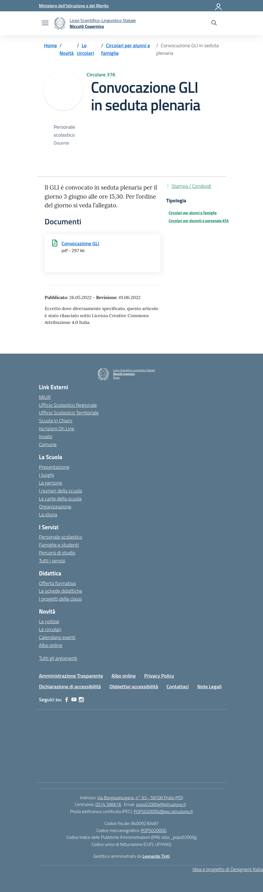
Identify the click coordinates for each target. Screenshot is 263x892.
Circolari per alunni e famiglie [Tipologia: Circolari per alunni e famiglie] (193, 213)
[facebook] (66, 699)
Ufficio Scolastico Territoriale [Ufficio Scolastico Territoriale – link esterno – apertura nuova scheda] (69, 412)
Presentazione (54, 467)
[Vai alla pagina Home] (50, 45)
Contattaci (177, 686)
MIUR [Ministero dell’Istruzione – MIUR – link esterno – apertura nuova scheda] (45, 397)
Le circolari (50, 629)
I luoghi (46, 475)
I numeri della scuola (60, 491)
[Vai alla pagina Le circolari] (85, 49)
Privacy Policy (159, 676)
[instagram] (81, 699)
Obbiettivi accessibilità (133, 686)
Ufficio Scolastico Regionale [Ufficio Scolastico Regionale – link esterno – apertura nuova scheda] (68, 405)
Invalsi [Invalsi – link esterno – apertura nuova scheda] (45, 436)
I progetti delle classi (60, 599)
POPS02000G (153, 830)
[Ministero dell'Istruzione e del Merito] (74, 5)
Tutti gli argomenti (58, 658)
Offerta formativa (57, 583)
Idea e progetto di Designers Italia (227, 869)
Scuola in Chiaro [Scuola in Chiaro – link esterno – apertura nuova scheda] (55, 420)
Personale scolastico (60, 537)
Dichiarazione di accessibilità (70, 686)
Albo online (50, 645)
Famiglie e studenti (59, 545)
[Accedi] (218, 5)
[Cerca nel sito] (214, 23)
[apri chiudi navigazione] (45, 23)
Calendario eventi (57, 637)
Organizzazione (55, 506)
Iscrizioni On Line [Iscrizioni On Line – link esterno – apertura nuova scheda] (56, 428)
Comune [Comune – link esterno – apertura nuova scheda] (47, 444)
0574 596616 (108, 804)
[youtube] (73, 699)
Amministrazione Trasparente (71, 676)
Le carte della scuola (60, 498)
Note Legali (209, 686)
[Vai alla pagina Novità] (67, 53)
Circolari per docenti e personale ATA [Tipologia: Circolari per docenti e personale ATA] (199, 220)
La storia (48, 514)
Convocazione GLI (80, 243)
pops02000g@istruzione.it (161, 804)
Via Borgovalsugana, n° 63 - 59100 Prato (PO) (140, 797)
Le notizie (49, 621)
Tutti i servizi (52, 560)
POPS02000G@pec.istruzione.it (163, 811)
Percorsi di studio (57, 552)
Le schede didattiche (60, 591)
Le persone (50, 483)
